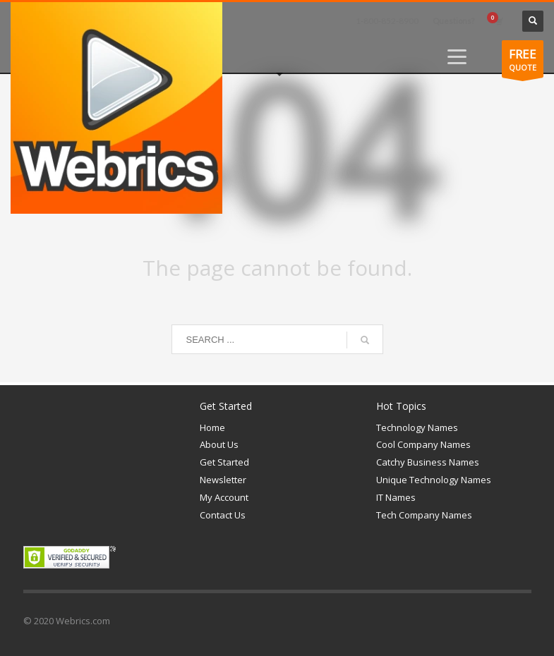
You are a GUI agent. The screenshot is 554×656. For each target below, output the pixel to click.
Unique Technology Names (433, 479)
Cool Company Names (423, 444)
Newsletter (223, 479)
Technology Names (417, 427)
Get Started (224, 462)
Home (212, 427)
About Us (219, 444)
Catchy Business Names (427, 462)
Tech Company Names (424, 515)
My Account (224, 497)
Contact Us (223, 515)
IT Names (396, 497)
